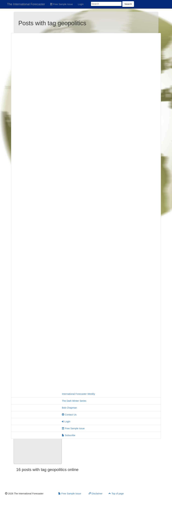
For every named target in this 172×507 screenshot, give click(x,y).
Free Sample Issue (61, 4)
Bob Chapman (69, 407)
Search (128, 4)
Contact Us (69, 414)
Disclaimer (95, 493)
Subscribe (68, 435)
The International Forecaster (26, 4)
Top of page (116, 493)
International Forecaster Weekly (78, 394)
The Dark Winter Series (74, 400)
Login (81, 4)
